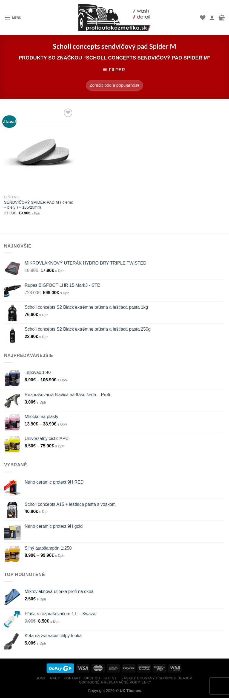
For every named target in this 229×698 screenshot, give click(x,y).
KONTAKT (72, 678)
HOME (41, 678)
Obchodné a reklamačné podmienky (115, 682)
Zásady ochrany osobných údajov (156, 678)
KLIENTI (111, 678)
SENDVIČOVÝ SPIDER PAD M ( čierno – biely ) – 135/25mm (38, 205)
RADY (55, 678)
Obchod (92, 678)
